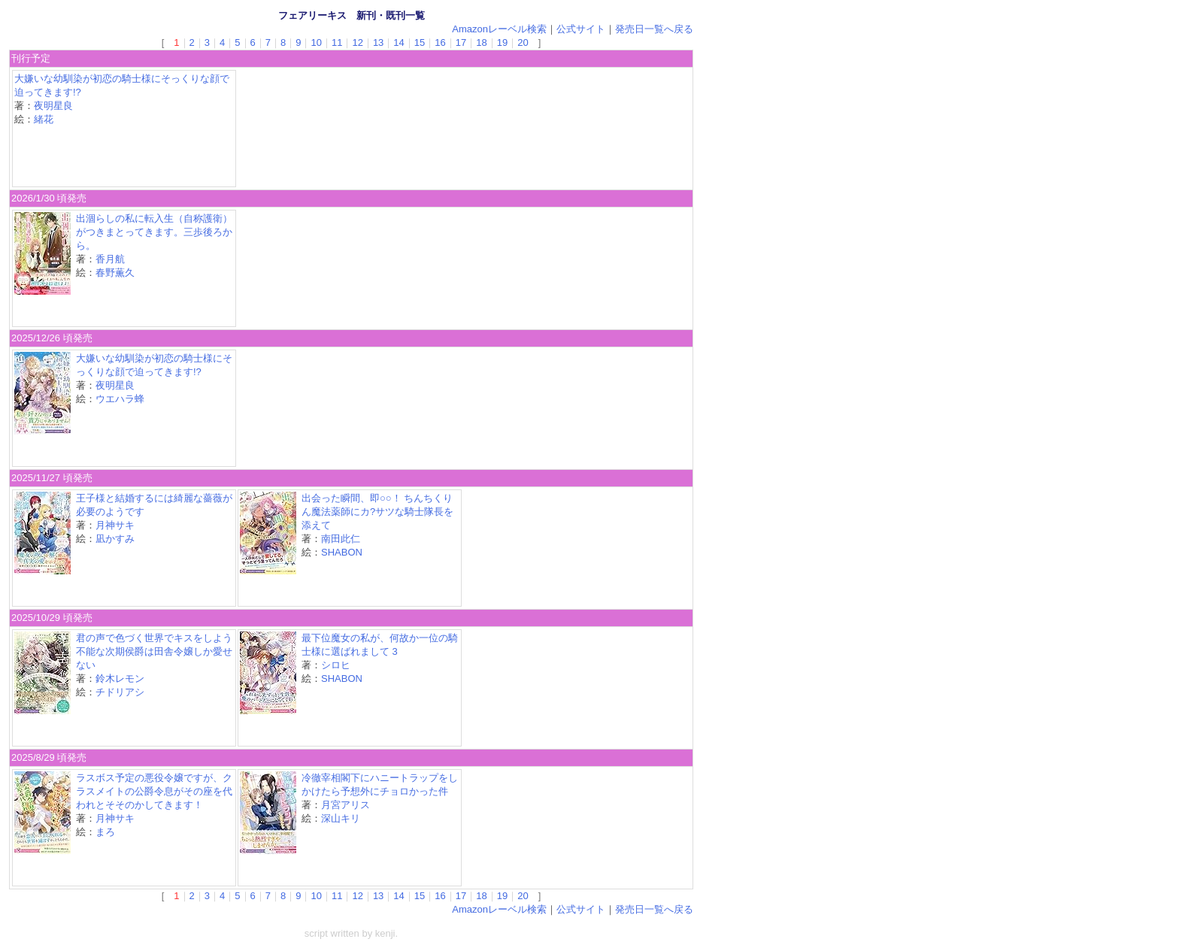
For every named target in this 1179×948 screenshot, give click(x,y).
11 (337, 42)
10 (316, 42)
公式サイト (580, 29)
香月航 (110, 259)
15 (419, 42)
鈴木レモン (119, 678)
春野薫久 (115, 272)
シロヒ (335, 665)
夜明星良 (53, 105)
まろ (105, 831)
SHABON (341, 552)
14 (398, 42)
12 (357, 42)
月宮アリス (345, 804)
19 (502, 42)
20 (522, 42)
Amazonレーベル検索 (499, 29)
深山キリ (340, 818)
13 (378, 42)
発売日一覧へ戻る (654, 29)
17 (461, 42)
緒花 (43, 119)
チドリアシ (119, 692)
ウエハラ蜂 (119, 398)
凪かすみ (115, 538)
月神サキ (115, 525)
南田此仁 (340, 538)
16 (440, 42)
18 (481, 42)
